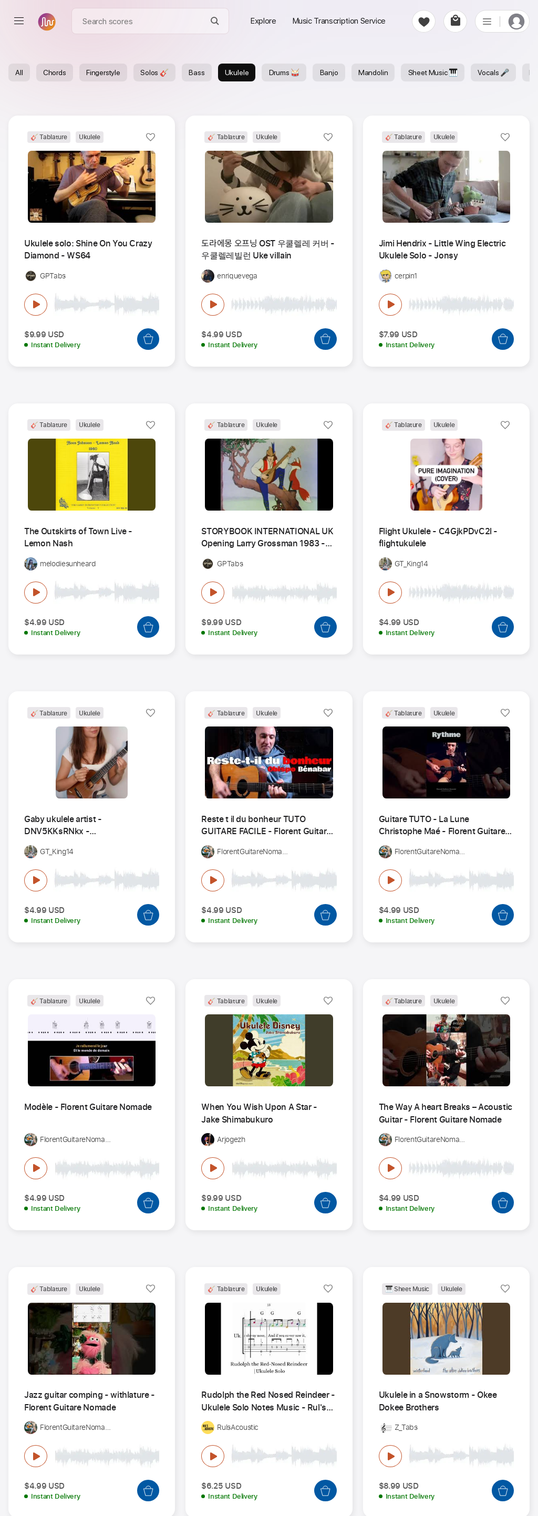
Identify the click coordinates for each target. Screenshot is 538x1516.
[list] (487, 21)
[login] (516, 21)
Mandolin (373, 72)
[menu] (18, 21)
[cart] (455, 21)
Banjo (329, 72)
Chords (54, 72)
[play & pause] (35, 305)
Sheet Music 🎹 (433, 72)
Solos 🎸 (154, 72)
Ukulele (237, 72)
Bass (196, 72)
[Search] (215, 21)
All (19, 72)
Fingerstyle (103, 72)
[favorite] (424, 21)
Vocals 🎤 (493, 72)
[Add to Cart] (148, 339)
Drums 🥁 (284, 72)
